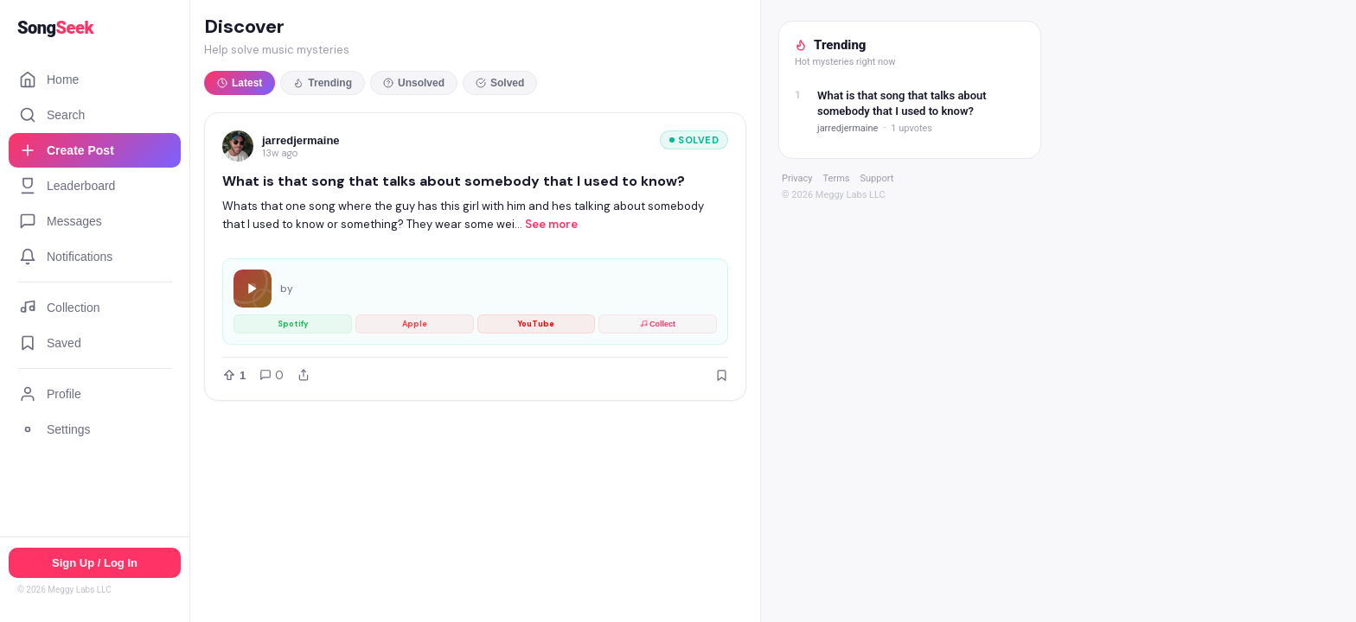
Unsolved (414, 83)
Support (876, 178)
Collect (657, 324)
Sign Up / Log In (95, 562)
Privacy (797, 178)
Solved (500, 83)
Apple (414, 324)
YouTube (536, 324)
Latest (239, 83)
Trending (322, 83)
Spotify (293, 324)
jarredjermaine (301, 140)
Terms (836, 178)
